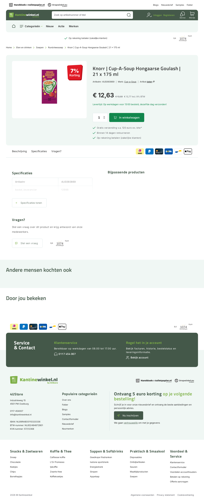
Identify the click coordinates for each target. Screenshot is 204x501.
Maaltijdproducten (139, 471)
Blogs (155, 5)
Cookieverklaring (185, 495)
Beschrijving (19, 151)
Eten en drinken (24, 47)
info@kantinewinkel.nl (20, 414)
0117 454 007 (67, 354)
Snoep (13, 457)
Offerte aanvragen (179, 481)
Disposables (136, 457)
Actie (61, 26)
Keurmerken (68, 428)
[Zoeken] (128, 15)
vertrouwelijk (131, 422)
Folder (190, 5)
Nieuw (50, 26)
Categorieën (32, 26)
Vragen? (56, 151)
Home (9, 47)
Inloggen (157, 15)
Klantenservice (65, 342)
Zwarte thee (56, 471)
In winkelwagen (129, 117)
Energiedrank (96, 467)
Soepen (40, 47)
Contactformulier (70, 419)
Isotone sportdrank (99, 462)
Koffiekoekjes (56, 476)
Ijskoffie (54, 467)
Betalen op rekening (180, 476)
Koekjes (14, 467)
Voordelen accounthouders (183, 472)
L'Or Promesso (57, 462)
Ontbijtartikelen (137, 462)
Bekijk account (139, 357)
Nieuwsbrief (167, 5)
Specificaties (39, 151)
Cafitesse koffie (57, 457)
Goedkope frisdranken (101, 457)
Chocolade (15, 462)
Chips (13, 471)
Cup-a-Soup (130, 81)
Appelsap (94, 476)
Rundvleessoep (55, 47)
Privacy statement (166, 495)
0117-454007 (16, 411)
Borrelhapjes (16, 476)
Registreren (169, 15)
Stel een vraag (29, 243)
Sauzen (133, 467)
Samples (180, 5)
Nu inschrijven (131, 415)
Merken (73, 26)
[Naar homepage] (14, 26)
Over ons (66, 400)
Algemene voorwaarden (142, 495)
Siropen (93, 471)
